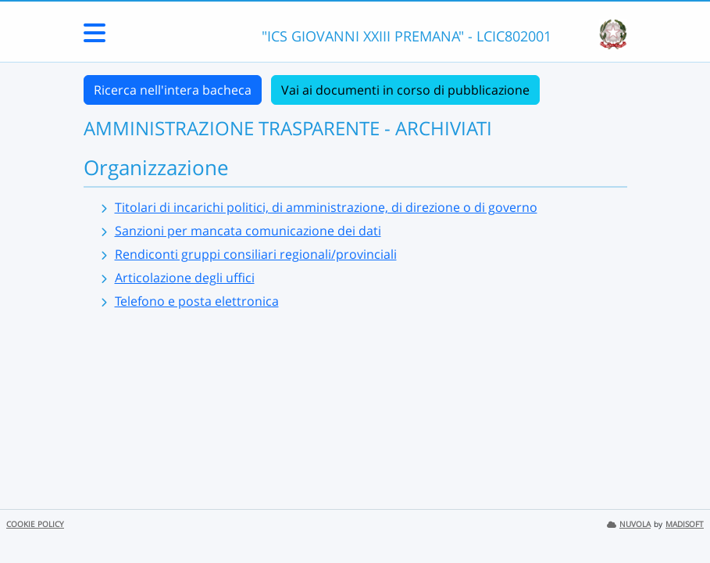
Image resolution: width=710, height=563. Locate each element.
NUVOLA (629, 524)
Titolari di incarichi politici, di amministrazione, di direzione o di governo (326, 207)
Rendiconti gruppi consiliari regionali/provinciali (256, 254)
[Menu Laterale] (94, 37)
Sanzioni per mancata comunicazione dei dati (248, 230)
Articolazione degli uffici (185, 277)
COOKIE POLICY (35, 524)
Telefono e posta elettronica (197, 301)
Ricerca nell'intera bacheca (173, 90)
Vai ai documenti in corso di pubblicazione (405, 90)
